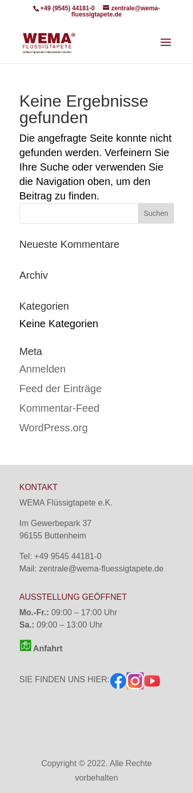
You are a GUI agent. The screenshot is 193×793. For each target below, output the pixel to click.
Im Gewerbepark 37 (56, 523)
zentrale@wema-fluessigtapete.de (101, 568)
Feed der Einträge (61, 388)
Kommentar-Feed (60, 408)
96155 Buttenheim (53, 535)
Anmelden (43, 369)
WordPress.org (54, 427)
